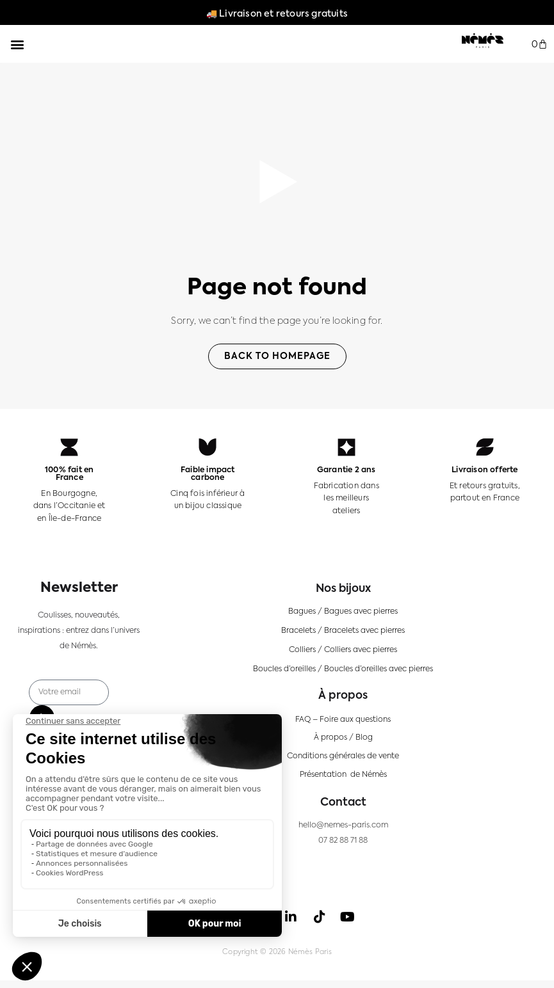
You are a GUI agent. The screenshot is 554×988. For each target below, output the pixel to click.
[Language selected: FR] (515, 975)
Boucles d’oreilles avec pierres (378, 669)
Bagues (302, 612)
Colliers (302, 650)
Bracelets (298, 631)
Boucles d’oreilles (284, 669)
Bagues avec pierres (361, 612)
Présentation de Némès (343, 775)
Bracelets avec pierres (364, 631)
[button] (17, 43)
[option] (509, 976)
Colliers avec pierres (360, 650)
